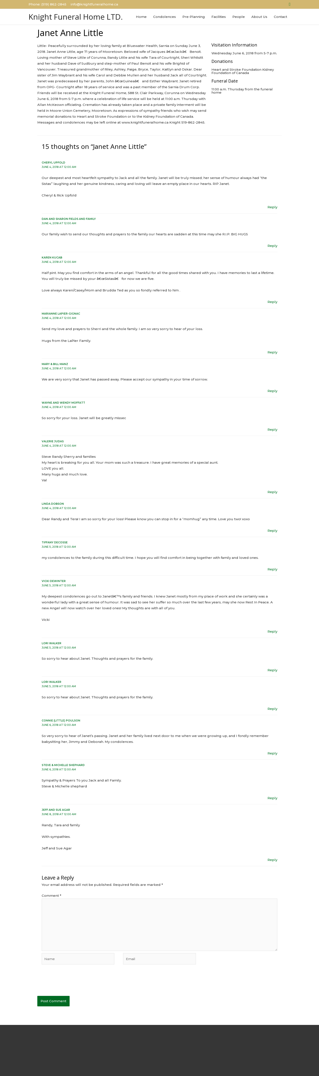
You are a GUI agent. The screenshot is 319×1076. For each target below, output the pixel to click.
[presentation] (70, 983)
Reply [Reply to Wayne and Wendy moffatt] (272, 429)
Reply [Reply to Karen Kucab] (272, 302)
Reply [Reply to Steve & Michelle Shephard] (272, 798)
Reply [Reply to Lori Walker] (272, 670)
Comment (51, 896)
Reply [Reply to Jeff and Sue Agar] (272, 860)
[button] (289, 4)
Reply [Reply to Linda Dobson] (272, 531)
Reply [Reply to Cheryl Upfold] (272, 207)
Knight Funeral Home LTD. (76, 17)
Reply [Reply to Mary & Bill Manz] (272, 391)
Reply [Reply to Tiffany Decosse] (272, 569)
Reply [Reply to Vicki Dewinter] (272, 631)
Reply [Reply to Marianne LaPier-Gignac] (272, 352)
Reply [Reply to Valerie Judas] (272, 492)
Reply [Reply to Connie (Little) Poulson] (272, 753)
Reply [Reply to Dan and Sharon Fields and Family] (272, 246)
